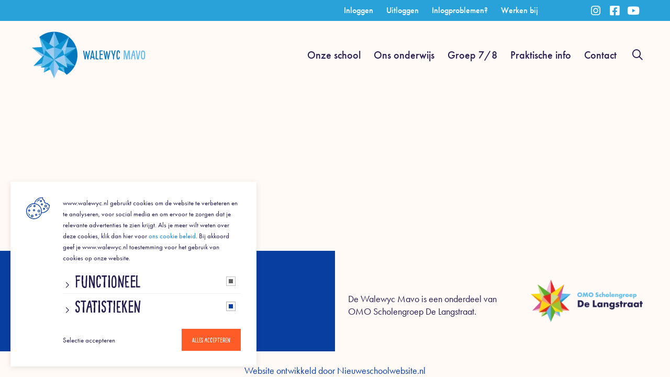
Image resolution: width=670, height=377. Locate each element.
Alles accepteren (211, 340)
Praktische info (540, 55)
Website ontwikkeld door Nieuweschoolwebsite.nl (335, 370)
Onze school (334, 55)
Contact (600, 55)
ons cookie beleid (172, 236)
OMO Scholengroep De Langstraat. (412, 311)
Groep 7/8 (472, 55)
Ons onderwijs (404, 55)
